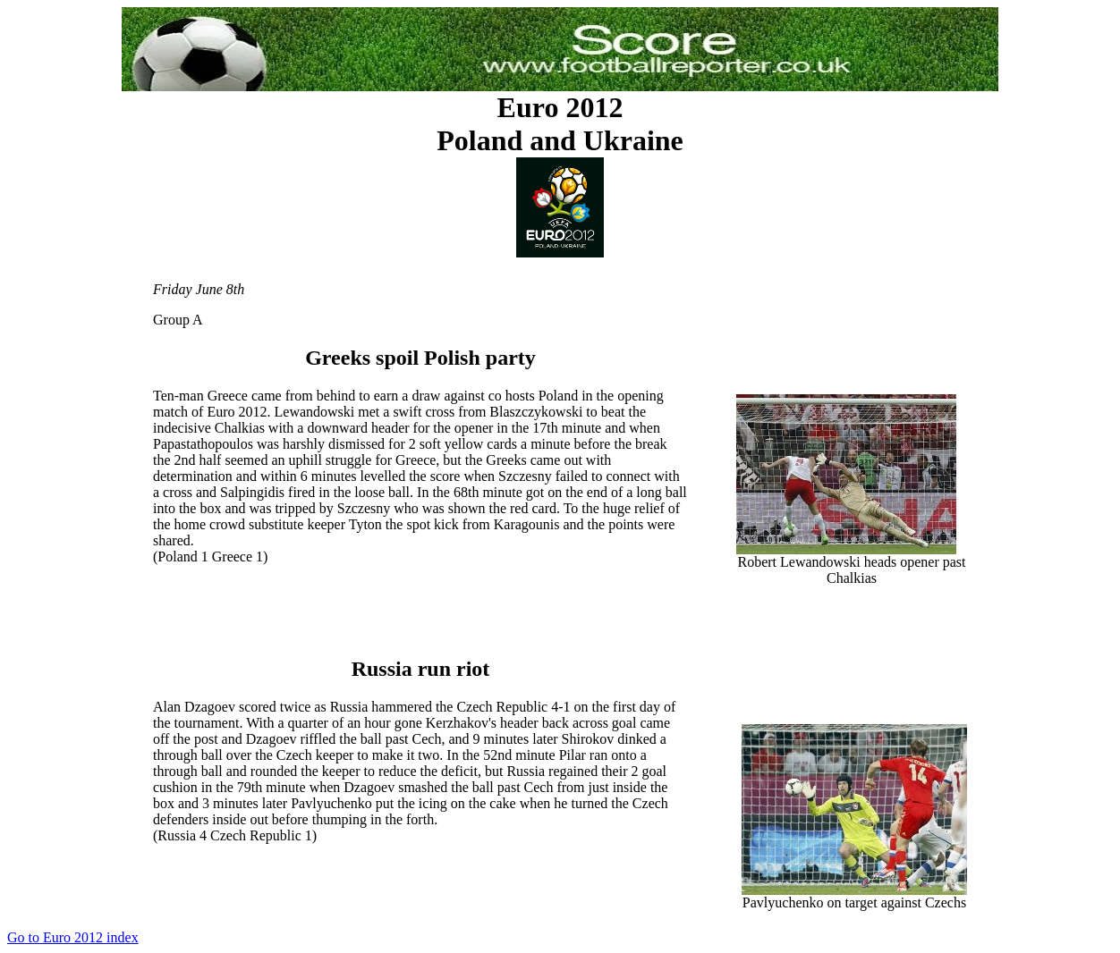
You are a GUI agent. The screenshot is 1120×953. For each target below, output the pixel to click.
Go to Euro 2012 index (73, 937)
